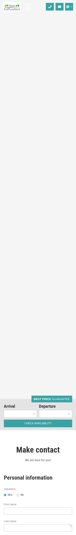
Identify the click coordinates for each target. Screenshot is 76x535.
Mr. (22, 494)
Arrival (9, 406)
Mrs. (10, 494)
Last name (10, 521)
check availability (38, 423)
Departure (47, 406)
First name (10, 504)
